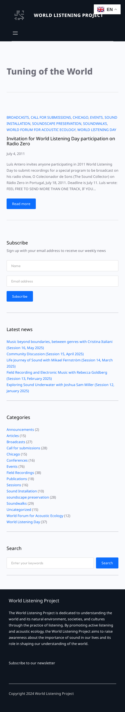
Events (96, 117)
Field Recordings (20, 472)
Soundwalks (95, 123)
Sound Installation (22, 491)
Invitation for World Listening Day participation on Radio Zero (61, 141)
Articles (13, 435)
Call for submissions (51, 117)
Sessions (14, 485)
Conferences (17, 460)
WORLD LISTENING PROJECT (68, 15)
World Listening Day (96, 129)
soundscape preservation (56, 123)
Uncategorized (19, 509)
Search (107, 563)
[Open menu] (15, 33)
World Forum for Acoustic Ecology (41, 129)
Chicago (80, 117)
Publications (17, 478)
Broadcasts (18, 117)
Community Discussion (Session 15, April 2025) (45, 353)
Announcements (20, 429)
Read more (22, 204)
